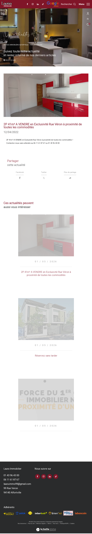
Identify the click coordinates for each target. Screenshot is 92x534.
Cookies (72, 524)
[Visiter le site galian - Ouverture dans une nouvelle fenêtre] (68, 513)
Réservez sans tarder (46, 356)
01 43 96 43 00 (11, 475)
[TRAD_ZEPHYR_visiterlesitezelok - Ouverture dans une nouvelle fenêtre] (20, 513)
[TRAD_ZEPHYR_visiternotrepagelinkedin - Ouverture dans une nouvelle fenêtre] (38, 4)
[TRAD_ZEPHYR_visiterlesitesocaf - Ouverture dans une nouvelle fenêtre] (9, 514)
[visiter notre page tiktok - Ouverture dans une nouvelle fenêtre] (43, 4)
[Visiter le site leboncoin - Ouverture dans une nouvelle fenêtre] (81, 513)
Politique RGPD (64, 524)
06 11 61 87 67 (11, 480)
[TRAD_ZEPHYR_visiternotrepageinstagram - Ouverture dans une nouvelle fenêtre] (33, 4)
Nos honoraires (22, 524)
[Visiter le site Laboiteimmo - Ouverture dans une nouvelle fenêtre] (46, 528)
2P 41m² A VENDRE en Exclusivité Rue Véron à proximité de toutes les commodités (46, 274)
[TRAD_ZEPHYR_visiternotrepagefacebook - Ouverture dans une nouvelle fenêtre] (27, 4)
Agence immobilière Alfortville (16, 45)
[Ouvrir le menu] (84, 4)
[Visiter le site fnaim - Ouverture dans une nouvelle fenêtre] (30, 514)
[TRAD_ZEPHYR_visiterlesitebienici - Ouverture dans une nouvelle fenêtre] (55, 513)
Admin (50, 524)
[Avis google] (53, 6)
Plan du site (31, 524)
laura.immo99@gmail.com (17, 484)
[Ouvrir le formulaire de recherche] (68, 4)
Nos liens (56, 524)
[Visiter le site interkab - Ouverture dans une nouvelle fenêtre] (41, 514)
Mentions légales (41, 524)
